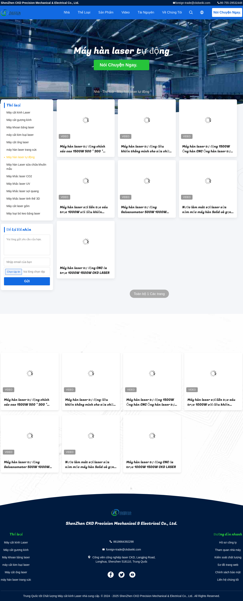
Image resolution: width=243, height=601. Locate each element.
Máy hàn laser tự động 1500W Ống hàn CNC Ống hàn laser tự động (206, 149)
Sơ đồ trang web (227, 564)
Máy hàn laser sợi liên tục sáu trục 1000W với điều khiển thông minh (84, 209)
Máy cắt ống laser (17, 142)
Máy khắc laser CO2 (19, 176)
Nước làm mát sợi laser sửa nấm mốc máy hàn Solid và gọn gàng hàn (206, 209)
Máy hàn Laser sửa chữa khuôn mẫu (26, 166)
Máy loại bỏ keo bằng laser (23, 213)
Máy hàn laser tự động (20, 157)
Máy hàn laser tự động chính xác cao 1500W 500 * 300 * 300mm (82, 149)
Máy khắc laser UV (18, 183)
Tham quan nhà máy (228, 550)
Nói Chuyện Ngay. (227, 12)
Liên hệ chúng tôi (228, 579)
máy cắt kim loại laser (20, 134)
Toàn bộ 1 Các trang (149, 294)
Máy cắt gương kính (19, 120)
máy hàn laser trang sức (21, 149)
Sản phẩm (105, 12)
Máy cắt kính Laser (18, 112)
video (126, 12)
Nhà (67, 12)
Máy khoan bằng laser (20, 127)
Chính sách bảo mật (228, 572)
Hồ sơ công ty (228, 542)
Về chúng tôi (172, 12)
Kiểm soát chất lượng (227, 557)
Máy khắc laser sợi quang (22, 191)
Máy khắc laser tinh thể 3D (23, 198)
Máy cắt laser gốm (18, 206)
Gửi (27, 281)
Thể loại (84, 12)
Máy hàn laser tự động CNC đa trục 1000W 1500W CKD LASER (85, 270)
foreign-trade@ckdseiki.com (192, 2)
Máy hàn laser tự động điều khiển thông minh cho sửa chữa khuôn (146, 149)
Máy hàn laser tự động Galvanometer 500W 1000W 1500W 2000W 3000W (144, 209)
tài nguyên (146, 12)
